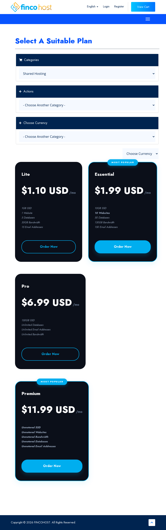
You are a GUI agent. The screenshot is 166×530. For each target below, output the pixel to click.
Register (119, 6)
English (92, 6)
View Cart (143, 7)
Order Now (49, 246)
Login (106, 6)
